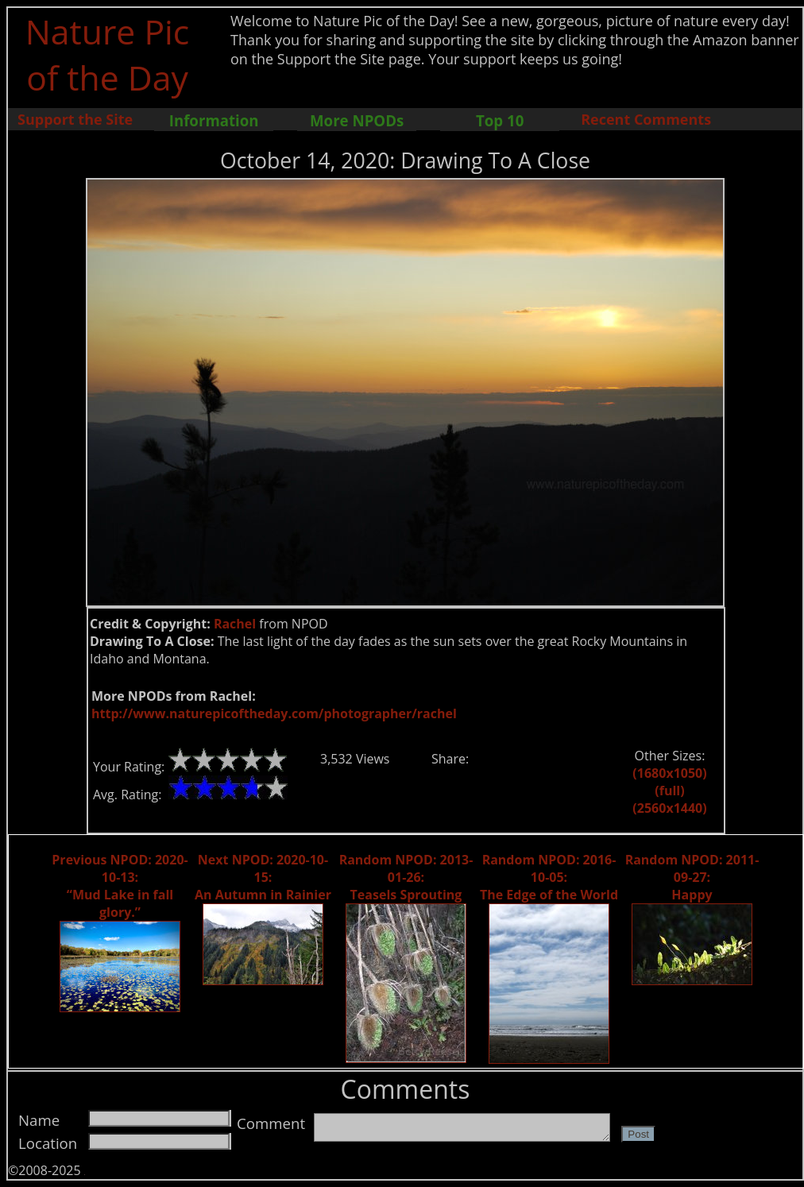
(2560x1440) (669, 808)
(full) (669, 790)
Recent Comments (646, 119)
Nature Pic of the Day (107, 54)
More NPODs (357, 120)
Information (214, 120)
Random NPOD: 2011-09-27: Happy (692, 877)
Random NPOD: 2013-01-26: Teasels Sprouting (406, 877)
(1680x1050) (669, 773)
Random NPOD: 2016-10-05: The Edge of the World (549, 877)
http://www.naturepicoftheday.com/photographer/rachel (274, 713)
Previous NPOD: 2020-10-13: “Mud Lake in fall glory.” (119, 886)
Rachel (235, 623)
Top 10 (500, 120)
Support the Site (75, 119)
